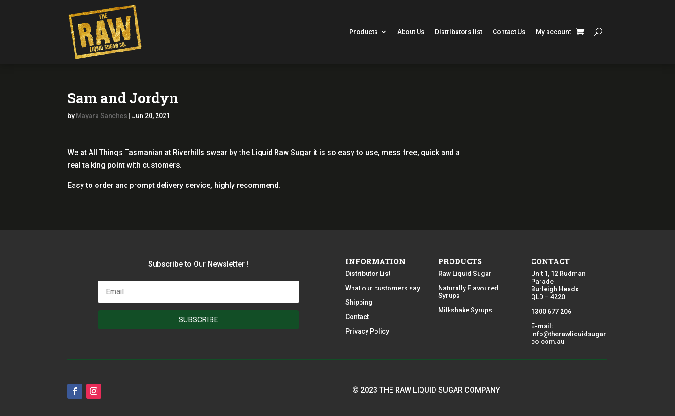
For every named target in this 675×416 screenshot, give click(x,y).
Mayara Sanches (101, 115)
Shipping (359, 302)
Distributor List (367, 273)
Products (363, 32)
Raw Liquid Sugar (465, 273)
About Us (411, 32)
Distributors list (458, 32)
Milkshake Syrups (465, 310)
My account (553, 32)
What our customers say (382, 288)
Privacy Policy (367, 331)
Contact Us (509, 32)
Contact (357, 316)
